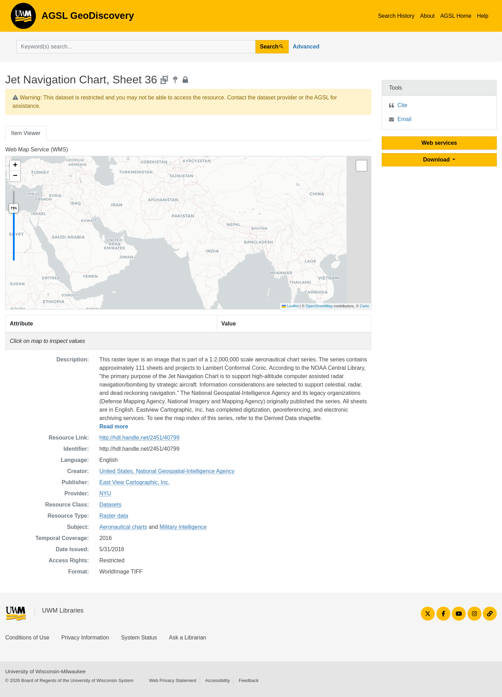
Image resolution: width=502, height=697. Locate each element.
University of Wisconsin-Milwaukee (45, 671)
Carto (364, 306)
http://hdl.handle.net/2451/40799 (139, 438)
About (427, 16)
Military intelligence (183, 527)
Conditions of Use (27, 637)
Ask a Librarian (187, 637)
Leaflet (290, 306)
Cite (402, 105)
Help (482, 16)
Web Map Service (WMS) (36, 149)
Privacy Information (85, 637)
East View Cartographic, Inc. (134, 482)
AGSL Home (455, 16)
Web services (439, 143)
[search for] (136, 46)
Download (437, 160)
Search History (396, 16)
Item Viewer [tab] (25, 133)
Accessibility (217, 680)
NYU (105, 493)
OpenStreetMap (319, 306)
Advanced (306, 47)
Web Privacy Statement (172, 680)
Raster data (113, 516)
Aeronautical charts (123, 527)
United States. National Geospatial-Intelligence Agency (167, 471)
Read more (113, 426)
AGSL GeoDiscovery (23, 18)
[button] (15, 165)
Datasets (110, 505)
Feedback (249, 680)
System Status (139, 637)
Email (404, 119)
